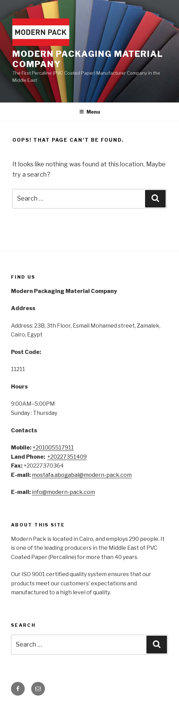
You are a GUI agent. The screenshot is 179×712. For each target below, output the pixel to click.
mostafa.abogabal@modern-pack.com (82, 475)
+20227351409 (67, 457)
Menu (89, 112)
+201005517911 (53, 447)
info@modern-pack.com (63, 492)
